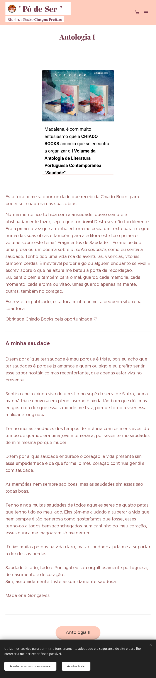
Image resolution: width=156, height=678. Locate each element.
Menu (146, 12)
